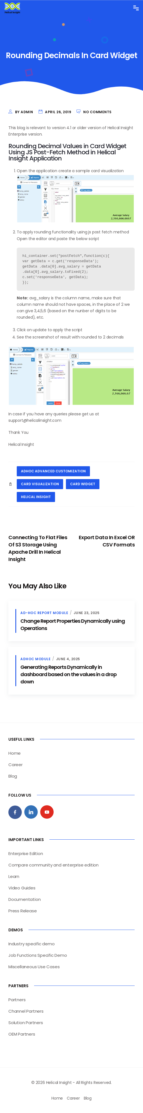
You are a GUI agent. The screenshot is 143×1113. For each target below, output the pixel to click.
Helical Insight (21, 444)
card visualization (40, 484)
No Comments (97, 112)
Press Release (22, 911)
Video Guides (21, 888)
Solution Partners (25, 1023)
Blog (12, 776)
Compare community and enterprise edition (53, 865)
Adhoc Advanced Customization (53, 471)
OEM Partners (21, 1034)
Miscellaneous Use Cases (33, 967)
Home (14, 753)
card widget (82, 484)
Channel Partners (26, 1011)
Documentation (24, 899)
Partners (16, 1000)
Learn (13, 876)
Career (15, 765)
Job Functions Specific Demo (37, 955)
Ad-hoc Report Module (44, 612)
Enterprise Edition (25, 853)
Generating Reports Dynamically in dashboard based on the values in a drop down (68, 674)
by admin (24, 112)
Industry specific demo (31, 944)
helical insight (36, 496)
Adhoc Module (35, 659)
